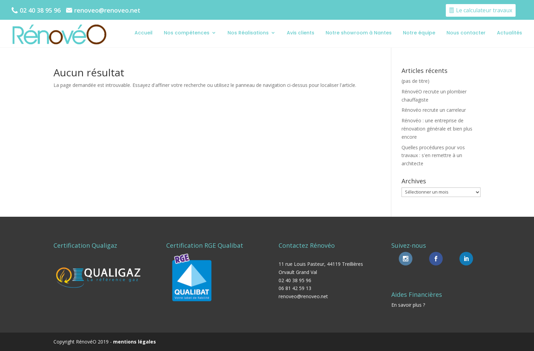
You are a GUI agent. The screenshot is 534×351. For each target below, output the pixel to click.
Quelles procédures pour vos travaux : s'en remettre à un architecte (433, 155)
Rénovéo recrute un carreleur (434, 110)
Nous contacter (466, 32)
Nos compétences (186, 32)
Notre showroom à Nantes (359, 32)
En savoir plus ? (408, 305)
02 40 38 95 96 (40, 10)
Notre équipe (419, 32)
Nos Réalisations (248, 32)
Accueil (144, 32)
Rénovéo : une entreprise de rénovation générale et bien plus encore (437, 128)
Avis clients (300, 32)
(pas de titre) (415, 81)
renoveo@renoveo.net (107, 10)
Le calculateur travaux (484, 10)
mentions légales (134, 341)
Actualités (509, 32)
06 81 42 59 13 (295, 288)
